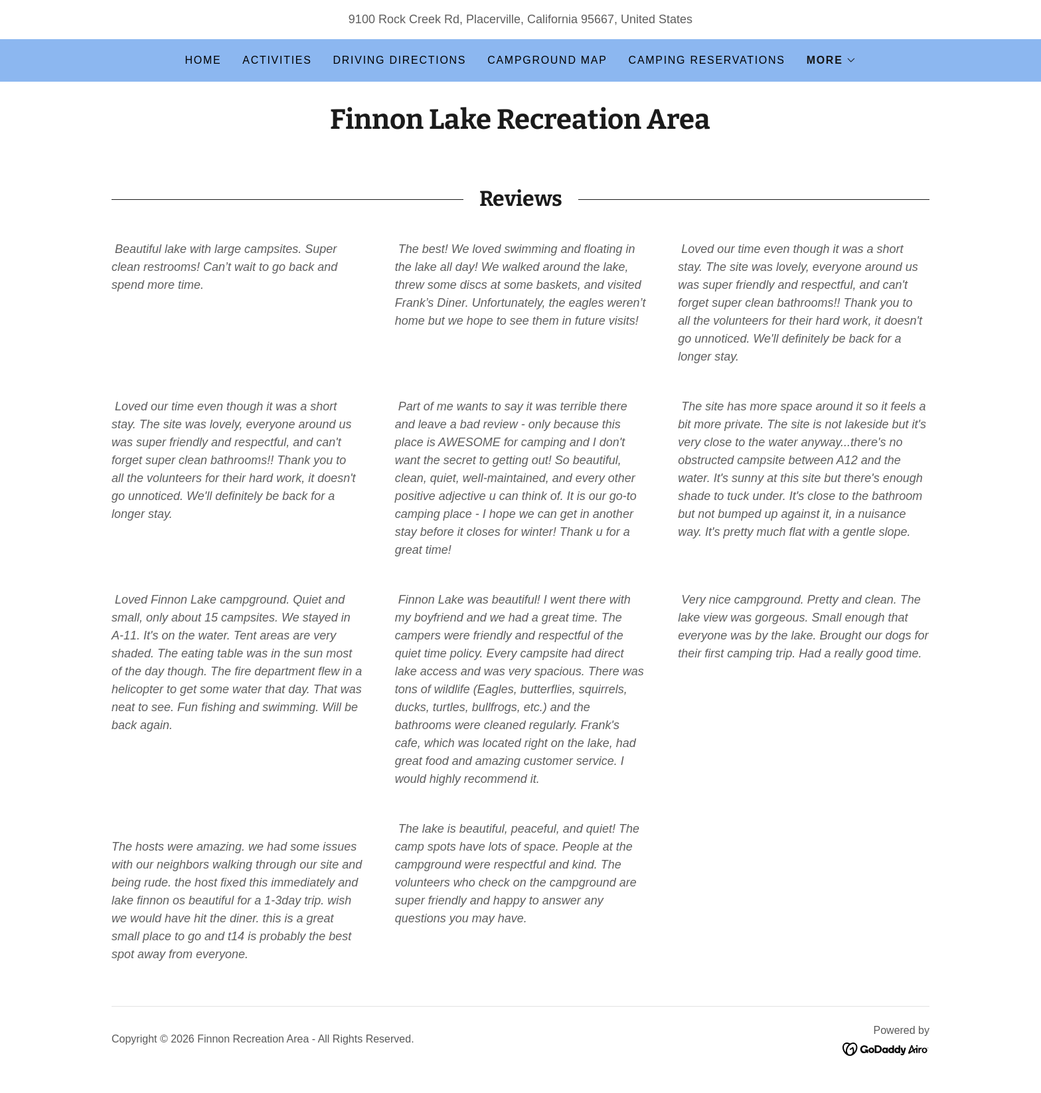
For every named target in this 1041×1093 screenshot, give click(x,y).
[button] (831, 60)
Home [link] (203, 60)
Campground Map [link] (547, 60)
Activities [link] (276, 60)
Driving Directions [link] (400, 60)
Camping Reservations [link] (707, 60)
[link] (520, 124)
